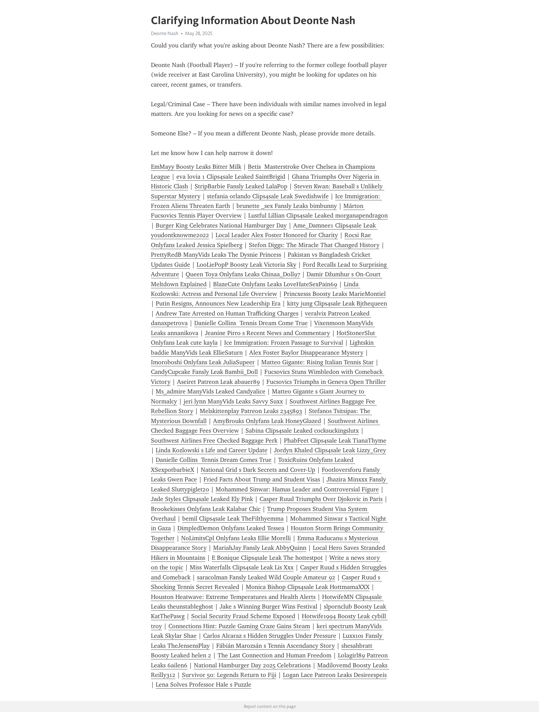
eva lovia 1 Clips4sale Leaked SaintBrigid (230, 176)
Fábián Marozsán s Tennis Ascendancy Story (275, 645)
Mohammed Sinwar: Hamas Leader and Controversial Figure (297, 489)
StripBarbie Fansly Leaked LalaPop (241, 186)
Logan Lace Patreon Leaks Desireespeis (335, 675)
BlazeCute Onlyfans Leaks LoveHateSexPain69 (275, 284)
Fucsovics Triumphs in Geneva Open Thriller (326, 382)
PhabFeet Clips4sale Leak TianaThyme (335, 440)
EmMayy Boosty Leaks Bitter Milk (196, 166)
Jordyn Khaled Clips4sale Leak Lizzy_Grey (330, 450)
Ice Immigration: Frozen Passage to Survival (283, 342)
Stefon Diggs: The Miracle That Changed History (314, 245)
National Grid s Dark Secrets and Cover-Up (258, 470)
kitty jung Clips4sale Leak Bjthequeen (337, 303)
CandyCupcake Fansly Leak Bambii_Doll (204, 372)
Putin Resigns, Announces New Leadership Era (218, 303)
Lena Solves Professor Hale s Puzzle (203, 684)
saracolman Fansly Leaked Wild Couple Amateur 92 (266, 577)
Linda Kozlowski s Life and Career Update (211, 450)
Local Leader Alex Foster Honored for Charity (277, 235)
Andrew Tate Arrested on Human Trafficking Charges (227, 313)
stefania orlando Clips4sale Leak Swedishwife (268, 196)
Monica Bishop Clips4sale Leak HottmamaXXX (308, 587)
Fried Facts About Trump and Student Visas (262, 479)
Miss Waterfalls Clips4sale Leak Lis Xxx (242, 567)
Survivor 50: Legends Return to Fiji (229, 675)
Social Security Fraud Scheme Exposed (243, 616)
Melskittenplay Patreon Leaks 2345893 (251, 411)
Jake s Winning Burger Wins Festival (268, 606)
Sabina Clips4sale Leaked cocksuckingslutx (302, 430)
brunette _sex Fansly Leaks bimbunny (286, 206)
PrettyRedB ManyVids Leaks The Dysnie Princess (216, 254)
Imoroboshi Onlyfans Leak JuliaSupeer (203, 362)
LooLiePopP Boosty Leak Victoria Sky (246, 264)
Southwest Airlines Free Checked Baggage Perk (214, 440)
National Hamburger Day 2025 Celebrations (252, 665)
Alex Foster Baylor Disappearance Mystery (306, 352)
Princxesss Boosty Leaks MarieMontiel (335, 294)
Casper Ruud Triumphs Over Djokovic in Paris (321, 499)
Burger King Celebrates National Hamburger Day (221, 225)
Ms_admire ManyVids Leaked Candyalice (210, 391)
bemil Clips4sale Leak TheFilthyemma (233, 518)
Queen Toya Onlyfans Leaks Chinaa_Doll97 (243, 274)
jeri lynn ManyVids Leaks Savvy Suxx (233, 401)
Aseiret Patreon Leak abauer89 (218, 382)
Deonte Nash (164, 33)
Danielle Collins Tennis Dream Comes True (214, 460)
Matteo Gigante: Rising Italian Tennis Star (317, 362)
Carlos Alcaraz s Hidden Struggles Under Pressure (269, 635)
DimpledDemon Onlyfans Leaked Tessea (230, 528)
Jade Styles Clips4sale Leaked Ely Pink (202, 499)
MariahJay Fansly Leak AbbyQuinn (259, 548)
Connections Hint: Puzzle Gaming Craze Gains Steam (239, 626)
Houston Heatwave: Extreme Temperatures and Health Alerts (233, 597)
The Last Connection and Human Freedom (274, 655)
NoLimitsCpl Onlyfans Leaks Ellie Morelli (236, 538)
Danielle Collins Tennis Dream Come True (251, 323)
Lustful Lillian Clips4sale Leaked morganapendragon (318, 215)
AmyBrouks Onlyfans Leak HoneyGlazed (267, 421)
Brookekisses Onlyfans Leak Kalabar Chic (206, 509)
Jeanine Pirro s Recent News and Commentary (267, 333)
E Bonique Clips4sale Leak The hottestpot (267, 557)
